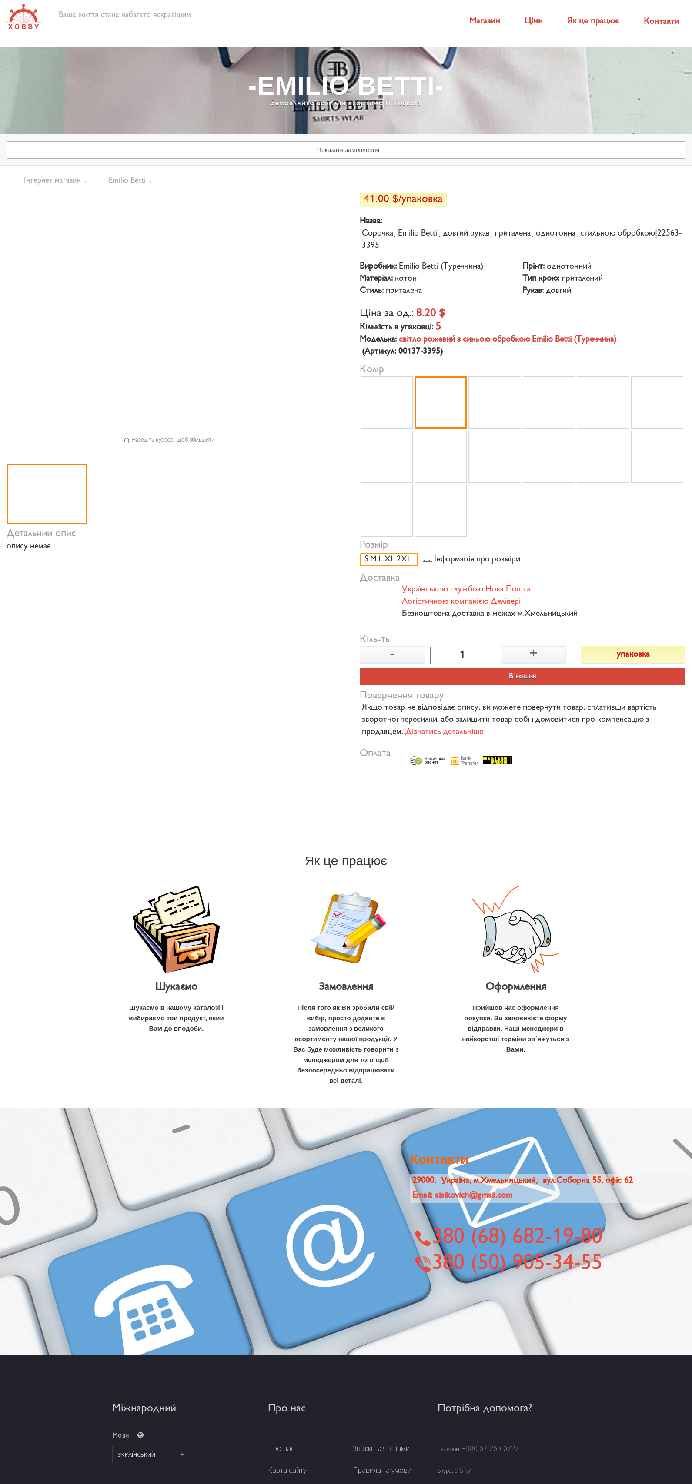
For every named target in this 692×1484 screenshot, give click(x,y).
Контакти (661, 22)
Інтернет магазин (52, 180)
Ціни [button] (534, 21)
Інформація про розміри (477, 560)
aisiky (463, 1470)
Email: (462, 1196)
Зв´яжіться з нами (381, 1448)
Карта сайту (287, 1470)
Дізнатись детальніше (444, 732)
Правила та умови (382, 1470)
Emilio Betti (127, 180)
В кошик (522, 676)
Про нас (281, 1448)
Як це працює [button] (593, 21)
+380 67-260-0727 (490, 1448)
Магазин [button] (484, 21)
